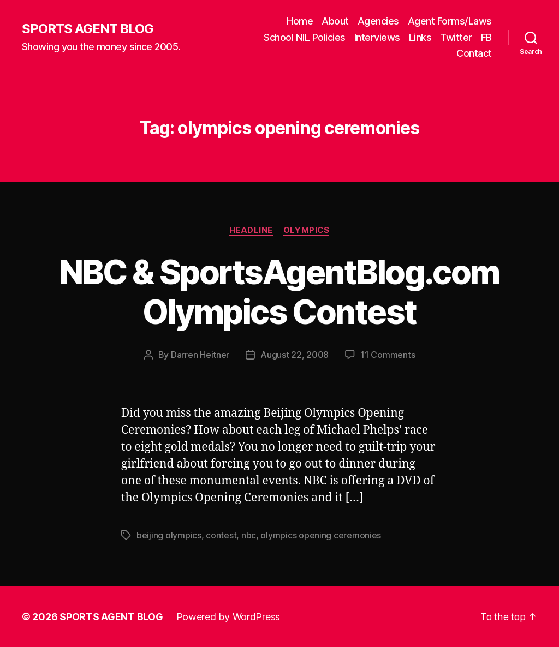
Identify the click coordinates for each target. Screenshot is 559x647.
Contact (474, 53)
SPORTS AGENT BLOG (88, 28)
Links (420, 37)
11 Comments (387, 355)
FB (486, 37)
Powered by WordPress (228, 616)
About (335, 21)
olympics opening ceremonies (320, 535)
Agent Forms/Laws (450, 21)
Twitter (456, 37)
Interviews (377, 37)
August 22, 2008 (294, 355)
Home (300, 21)
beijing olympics (168, 535)
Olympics (307, 230)
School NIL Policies (305, 37)
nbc (248, 535)
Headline (250, 230)
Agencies (378, 21)
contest (221, 535)
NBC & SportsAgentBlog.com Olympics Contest (279, 292)
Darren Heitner (200, 355)
